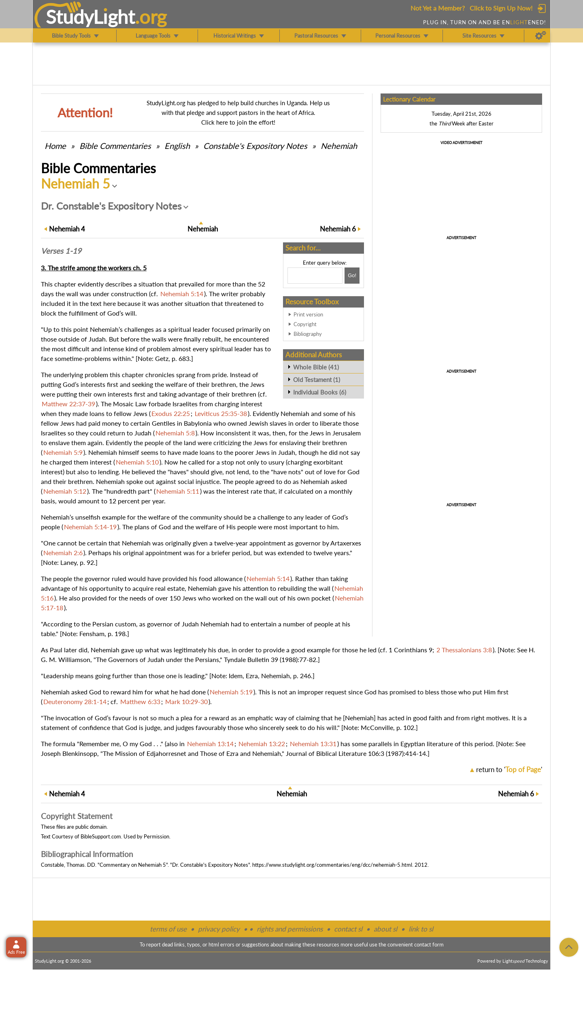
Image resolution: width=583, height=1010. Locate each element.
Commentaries (115, 146)
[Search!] (352, 275)
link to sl (421, 929)
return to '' (509, 769)
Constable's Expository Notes (255, 146)
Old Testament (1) (316, 379)
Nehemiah (339, 146)
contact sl (348, 929)
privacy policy (219, 929)
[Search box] (315, 275)
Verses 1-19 (61, 250)
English (177, 146)
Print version (308, 314)
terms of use (168, 929)
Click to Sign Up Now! (501, 8)
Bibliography (308, 334)
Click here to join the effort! (238, 122)
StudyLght (90, 16)
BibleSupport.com (101, 836)
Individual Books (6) (319, 392)
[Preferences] (540, 36)
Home (55, 146)
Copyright (305, 324)
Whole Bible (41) (316, 367)
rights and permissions (290, 929)
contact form (429, 944)
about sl (385, 929)
